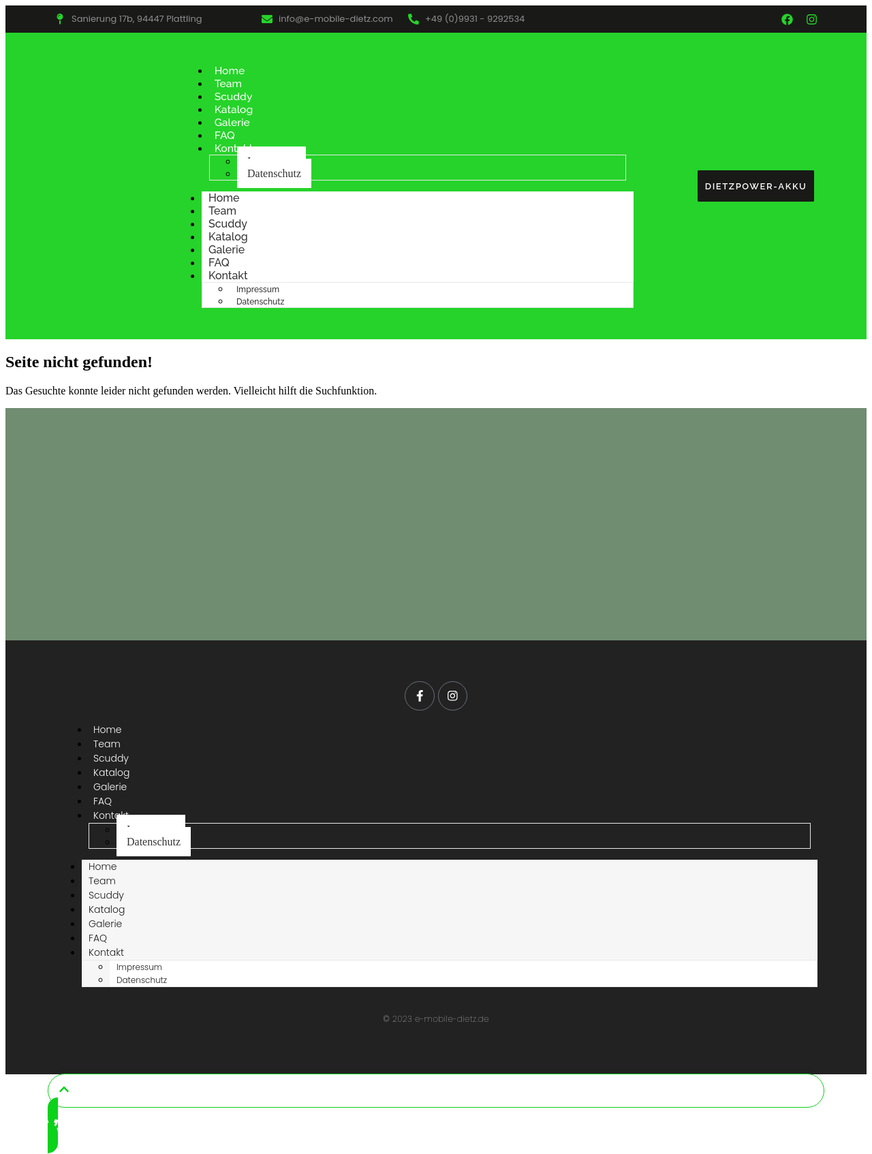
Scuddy (234, 96)
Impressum (257, 289)
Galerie (233, 122)
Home (230, 70)
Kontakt (234, 148)
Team (229, 83)
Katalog (234, 109)
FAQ (225, 135)
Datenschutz (274, 173)
